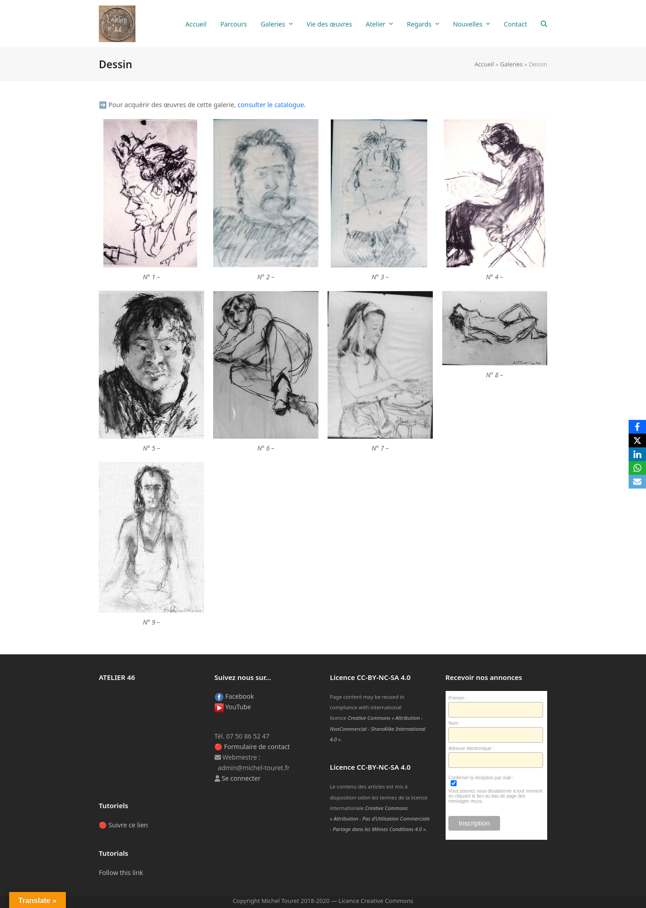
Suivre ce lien (128, 825)
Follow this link (121, 872)
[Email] (637, 482)
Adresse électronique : (471, 748)
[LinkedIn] (637, 454)
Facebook (234, 696)
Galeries (511, 64)
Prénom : (457, 698)
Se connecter (240, 778)
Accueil (484, 64)
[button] (544, 24)
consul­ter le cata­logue (270, 104)
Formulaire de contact (257, 746)
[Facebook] (637, 427)
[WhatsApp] (637, 468)
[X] (637, 440)
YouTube (233, 706)
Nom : (454, 723)
